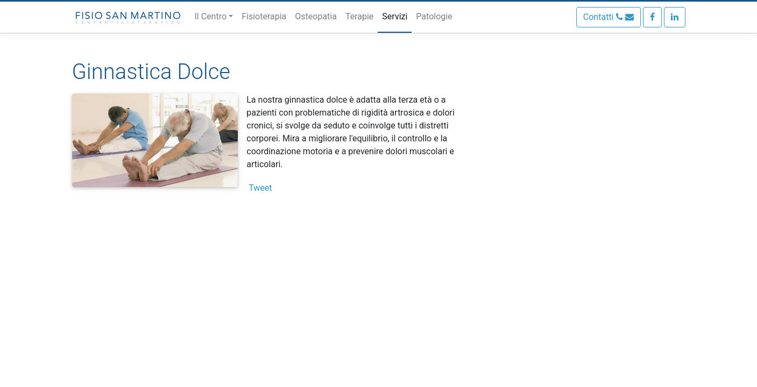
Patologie (434, 16)
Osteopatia (316, 16)
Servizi (394, 16)
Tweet (260, 188)
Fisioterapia (264, 16)
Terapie (359, 16)
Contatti (608, 17)
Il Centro (211, 16)
